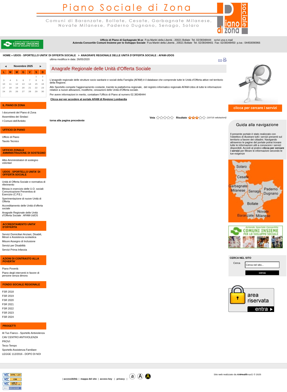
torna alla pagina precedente (67, 120)
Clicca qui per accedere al (88, 99)
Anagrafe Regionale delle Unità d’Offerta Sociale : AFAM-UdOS (127, 55)
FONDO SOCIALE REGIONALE (21, 284)
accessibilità (71, 379)
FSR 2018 (8, 291)
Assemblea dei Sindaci (15, 116)
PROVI (6, 341)
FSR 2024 (8, 316)
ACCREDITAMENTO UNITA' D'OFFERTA (19, 225)
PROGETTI (9, 325)
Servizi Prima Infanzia (14, 249)
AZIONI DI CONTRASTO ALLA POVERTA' (21, 260)
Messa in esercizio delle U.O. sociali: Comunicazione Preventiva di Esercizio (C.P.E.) (23, 191)
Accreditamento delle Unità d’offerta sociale (22, 207)
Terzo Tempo (9, 345)
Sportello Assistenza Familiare (19, 349)
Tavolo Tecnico (10, 141)
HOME (7, 55)
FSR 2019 (8, 295)
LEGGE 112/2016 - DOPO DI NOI (21, 354)
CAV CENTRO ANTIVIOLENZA (20, 337)
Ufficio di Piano (10, 137)
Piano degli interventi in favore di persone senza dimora (20, 274)
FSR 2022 (8, 308)
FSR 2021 (8, 304)
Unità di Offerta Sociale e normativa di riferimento (23, 183)
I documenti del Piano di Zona (19, 112)
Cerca (236, 263)
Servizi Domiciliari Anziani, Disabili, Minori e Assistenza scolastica (22, 235)
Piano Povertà (10, 268)
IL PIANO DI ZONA (14, 105)
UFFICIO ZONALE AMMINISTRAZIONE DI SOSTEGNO (24, 151)
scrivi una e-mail (223, 39)
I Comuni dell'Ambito (14, 120)
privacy (120, 379)
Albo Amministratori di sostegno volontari (20, 161)
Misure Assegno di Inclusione (18, 241)
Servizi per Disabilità (13, 245)
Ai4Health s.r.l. (245, 374)
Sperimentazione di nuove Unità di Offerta (21, 200)
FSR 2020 (8, 300)
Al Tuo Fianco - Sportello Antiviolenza (23, 333)
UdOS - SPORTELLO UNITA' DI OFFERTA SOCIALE (21, 173)
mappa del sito (89, 379)
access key (106, 379)
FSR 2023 (8, 312)
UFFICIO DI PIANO (14, 129)
